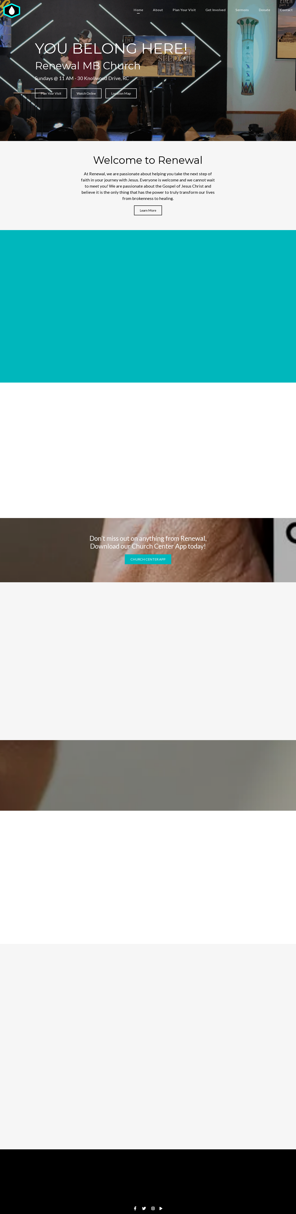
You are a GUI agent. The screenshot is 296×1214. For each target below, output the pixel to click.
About (158, 10)
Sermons (242, 10)
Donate (264, 10)
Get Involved (216, 10)
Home (138, 10)
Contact (286, 10)
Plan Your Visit (184, 10)
